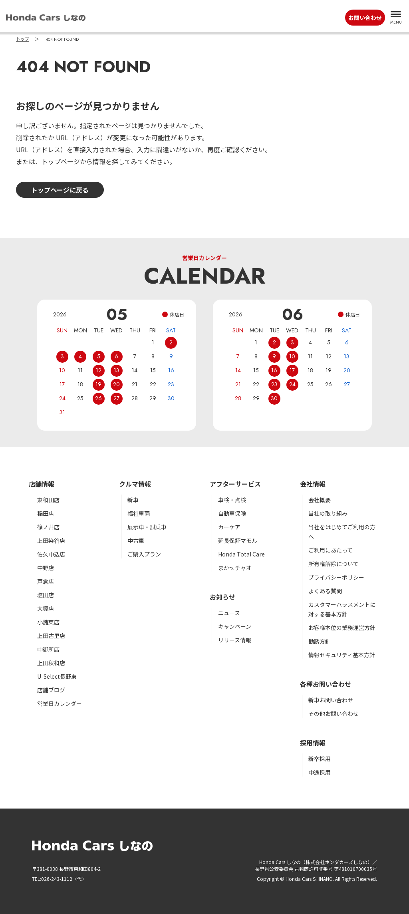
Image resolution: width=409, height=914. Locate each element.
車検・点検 (232, 500)
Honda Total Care (241, 554)
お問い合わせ (365, 18)
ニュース (229, 613)
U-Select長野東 (57, 676)
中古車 (135, 540)
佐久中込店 (51, 554)
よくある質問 (325, 591)
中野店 (45, 568)
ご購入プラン (144, 554)
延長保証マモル (237, 540)
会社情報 (313, 484)
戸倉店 (45, 581)
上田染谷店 (51, 540)
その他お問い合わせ (333, 713)
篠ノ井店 (48, 527)
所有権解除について (333, 564)
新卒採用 (319, 759)
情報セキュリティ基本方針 (341, 655)
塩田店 (45, 595)
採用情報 (313, 742)
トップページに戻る (60, 190)
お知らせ (222, 597)
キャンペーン (234, 626)
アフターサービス (235, 484)
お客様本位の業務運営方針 (341, 628)
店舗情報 (41, 484)
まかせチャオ (235, 568)
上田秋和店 (51, 663)
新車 (133, 500)
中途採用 (319, 772)
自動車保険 (232, 513)
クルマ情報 (135, 484)
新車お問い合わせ (330, 700)
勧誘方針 (319, 641)
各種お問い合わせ (325, 684)
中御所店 (48, 649)
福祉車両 (138, 513)
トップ (22, 39)
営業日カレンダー (59, 703)
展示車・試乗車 (147, 527)
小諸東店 (48, 622)
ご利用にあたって (330, 550)
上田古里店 (51, 636)
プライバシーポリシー (336, 577)
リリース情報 (234, 640)
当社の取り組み (327, 513)
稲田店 (45, 513)
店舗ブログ (51, 690)
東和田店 (48, 500)
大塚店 (45, 608)
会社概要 (319, 500)
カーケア (229, 527)
